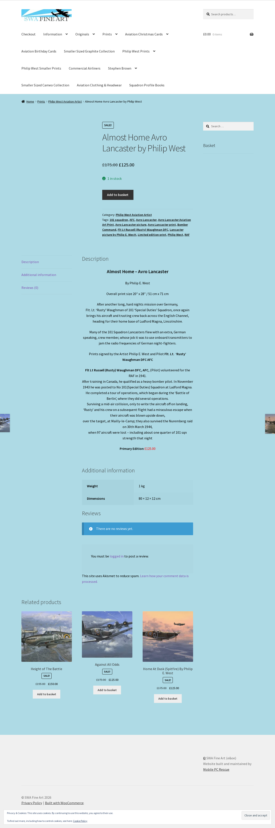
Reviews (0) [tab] (29, 287)
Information (52, 34)
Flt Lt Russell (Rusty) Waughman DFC (143, 230)
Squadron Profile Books (146, 85)
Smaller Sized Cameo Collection (45, 85)
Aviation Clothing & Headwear (99, 85)
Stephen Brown (119, 68)
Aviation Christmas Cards (144, 34)
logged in (117, 556)
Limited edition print (152, 235)
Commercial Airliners (84, 68)
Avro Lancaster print (162, 225)
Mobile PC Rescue (216, 769)
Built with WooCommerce (64, 803)
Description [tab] (30, 262)
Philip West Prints (136, 51)
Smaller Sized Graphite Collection (89, 51)
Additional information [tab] (38, 275)
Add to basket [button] (46, 694)
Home (30, 101)
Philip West (175, 235)
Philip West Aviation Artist (65, 101)
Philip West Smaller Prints (41, 68)
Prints (107, 34)
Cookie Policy (80, 821)
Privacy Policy (31, 803)
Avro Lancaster (146, 220)
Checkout (28, 34)
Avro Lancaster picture (130, 225)
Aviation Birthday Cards (38, 51)
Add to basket (117, 194)
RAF (187, 235)
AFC (132, 220)
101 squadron (119, 220)
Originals (82, 34)
